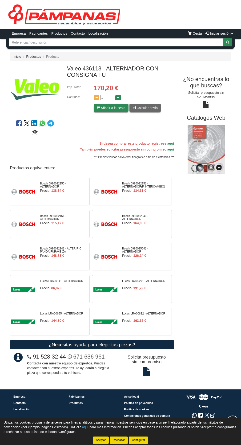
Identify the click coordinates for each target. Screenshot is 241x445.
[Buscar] (227, 42)
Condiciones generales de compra (147, 415)
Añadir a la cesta (111, 108)
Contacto (78, 33)
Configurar (138, 440)
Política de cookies (136, 409)
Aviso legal (131, 396)
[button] (35, 133)
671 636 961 (86, 356)
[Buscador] (116, 42)
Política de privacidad (138, 403)
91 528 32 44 (49, 356)
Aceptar (101, 440)
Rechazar (119, 440)
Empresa (19, 33)
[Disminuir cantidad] (96, 97)
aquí (170, 143)
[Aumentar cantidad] (118, 97)
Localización (98, 33)
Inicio (17, 56)
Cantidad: (73, 97)
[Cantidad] (107, 97)
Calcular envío (145, 108)
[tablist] (206, 149)
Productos (59, 33)
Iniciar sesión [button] (219, 33)
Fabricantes (38, 33)
